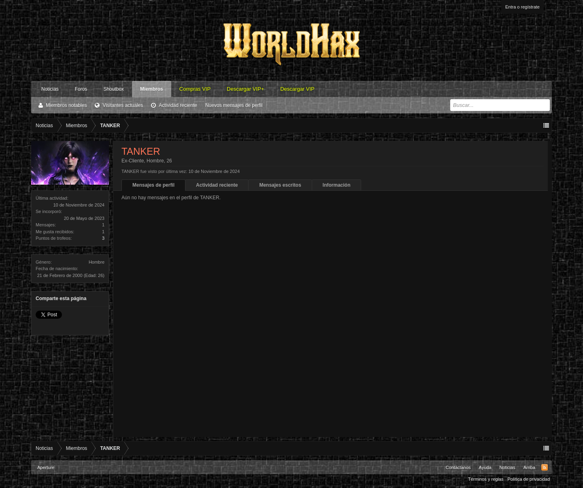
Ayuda (485, 467)
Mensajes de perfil (153, 185)
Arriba (529, 467)
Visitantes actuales (122, 105)
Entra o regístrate (522, 6)
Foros (81, 89)
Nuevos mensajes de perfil (233, 105)
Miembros (151, 89)
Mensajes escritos (280, 185)
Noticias (50, 89)
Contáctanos (458, 467)
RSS (544, 467)
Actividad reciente (178, 105)
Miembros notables (66, 105)
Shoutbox (113, 89)
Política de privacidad (528, 479)
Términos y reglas (485, 479)
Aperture (45, 467)
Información (337, 185)
